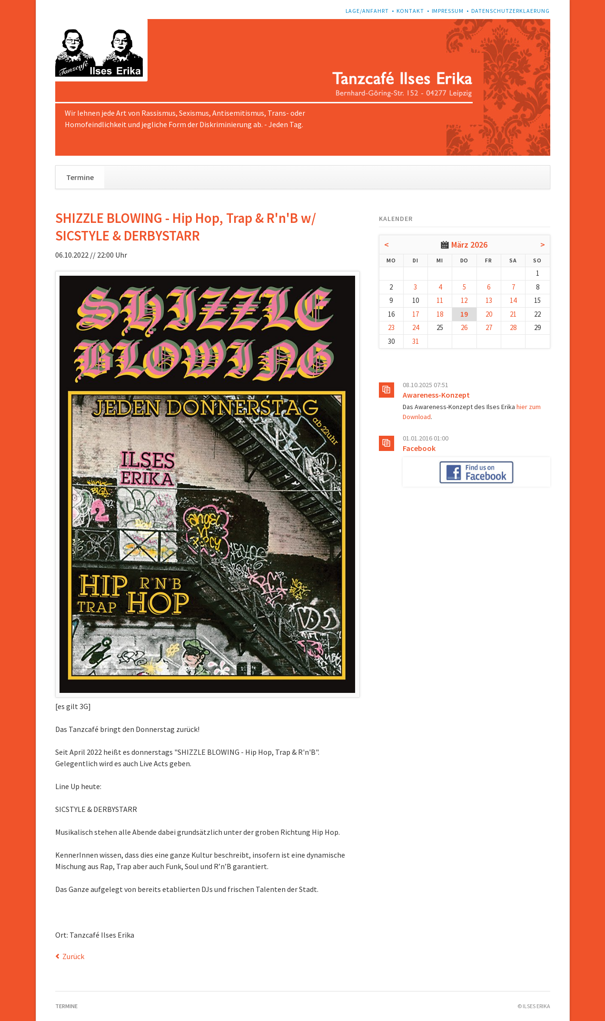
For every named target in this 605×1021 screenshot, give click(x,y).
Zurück (73, 956)
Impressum (448, 10)
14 (513, 300)
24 (415, 327)
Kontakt (411, 10)
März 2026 (469, 244)
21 (513, 314)
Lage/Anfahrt (367, 10)
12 (464, 300)
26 (464, 327)
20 (489, 314)
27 (489, 327)
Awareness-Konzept (436, 395)
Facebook (419, 448)
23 (391, 327)
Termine (80, 177)
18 (439, 314)
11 (439, 300)
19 (464, 314)
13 (489, 300)
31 (415, 341)
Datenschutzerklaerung (510, 10)
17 (415, 314)
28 (513, 327)
